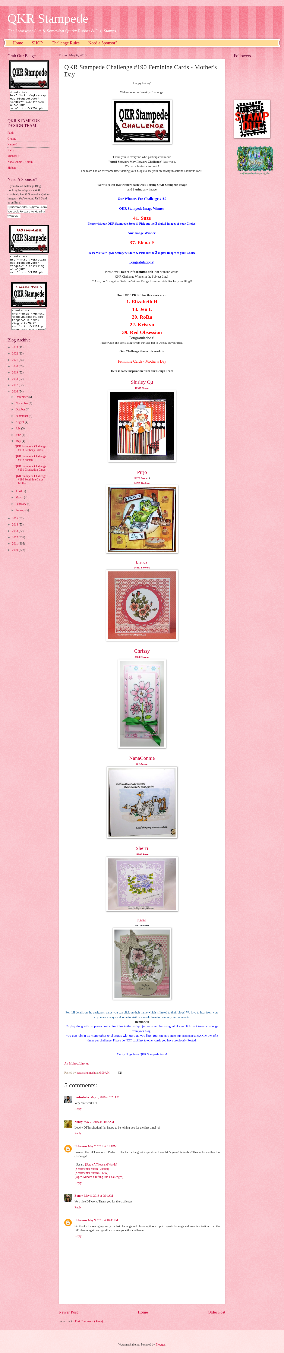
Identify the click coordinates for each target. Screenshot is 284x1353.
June (19, 442)
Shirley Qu (142, 382)
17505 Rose (142, 854)
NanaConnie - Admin (20, 165)
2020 (15, 374)
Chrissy (142, 651)
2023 (15, 355)
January (20, 518)
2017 (15, 392)
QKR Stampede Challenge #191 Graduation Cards (30, 475)
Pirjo (142, 472)
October (21, 417)
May (19, 448)
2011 (15, 551)
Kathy (11, 154)
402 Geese (142, 764)
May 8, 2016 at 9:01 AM (98, 1195)
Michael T (13, 159)
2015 (15, 526)
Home (18, 43)
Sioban (11, 171)
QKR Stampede (47, 18)
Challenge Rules (65, 43)
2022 (15, 361)
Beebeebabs (82, 1097)
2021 (15, 367)
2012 (15, 545)
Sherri (142, 848)
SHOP (37, 43)
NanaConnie (142, 758)
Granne (11, 142)
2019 (15, 380)
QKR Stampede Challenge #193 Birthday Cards (30, 455)
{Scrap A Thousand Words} (101, 1164)
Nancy (79, 1121)
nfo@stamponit (142, 272)
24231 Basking (142, 483)
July (18, 436)
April (19, 499)
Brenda (141, 562)
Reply (78, 1108)
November (22, 411)
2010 (15, 557)
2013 (15, 538)
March (20, 505)
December (22, 404)
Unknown (81, 1146)
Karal (141, 920)
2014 (15, 532)
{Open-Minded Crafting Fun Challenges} (99, 1177)
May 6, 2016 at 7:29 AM (105, 1097)
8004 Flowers (142, 657)
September (22, 423)
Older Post (216, 1312)
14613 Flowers (142, 567)
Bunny (79, 1195)
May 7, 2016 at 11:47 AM (99, 1121)
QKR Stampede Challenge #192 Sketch (30, 465)
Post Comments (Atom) (89, 1321)
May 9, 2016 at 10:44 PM (103, 1220)
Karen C (12, 148)
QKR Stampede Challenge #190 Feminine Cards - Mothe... (30, 487)
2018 (15, 386)
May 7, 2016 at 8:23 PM (102, 1146)
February (21, 511)
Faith (10, 136)
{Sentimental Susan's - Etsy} (91, 1172)
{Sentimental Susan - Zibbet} (92, 1168)
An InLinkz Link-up (76, 1063)
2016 (15, 399)
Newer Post (68, 1312)
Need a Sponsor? (102, 43)
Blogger (160, 1344)
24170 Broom (141, 478)
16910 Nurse (142, 388)
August (20, 429)
